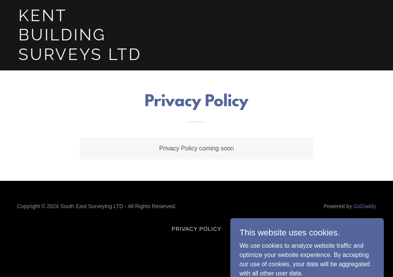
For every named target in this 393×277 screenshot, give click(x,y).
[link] (80, 58)
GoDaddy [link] (364, 206)
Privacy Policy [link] (196, 229)
